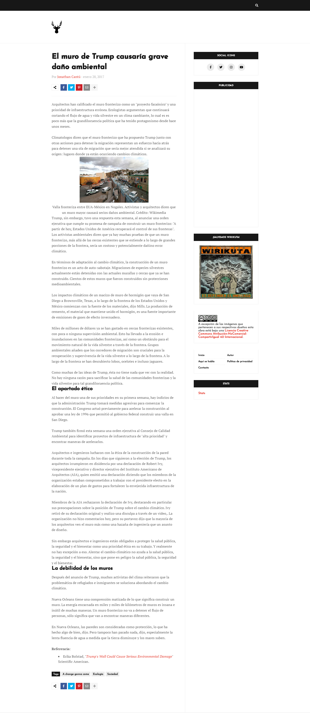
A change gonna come (76, 675)
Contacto (203, 368)
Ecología (98, 675)
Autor (230, 355)
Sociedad (112, 675)
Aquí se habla (206, 361)
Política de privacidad (239, 361)
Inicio (201, 355)
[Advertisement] (226, 158)
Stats (201, 393)
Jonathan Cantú (69, 77)
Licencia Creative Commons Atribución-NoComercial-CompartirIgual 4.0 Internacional (223, 334)
